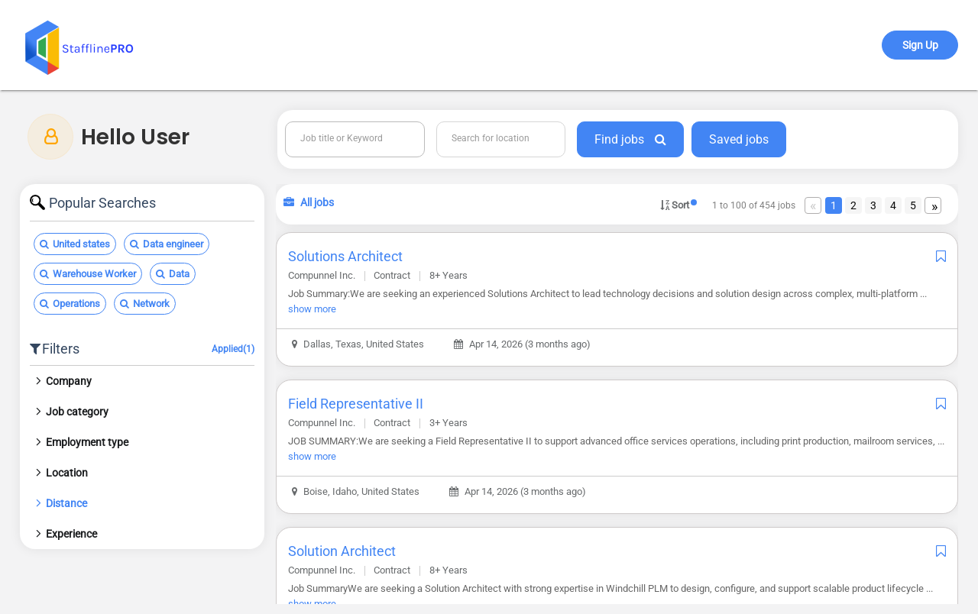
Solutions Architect (347, 256)
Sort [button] (674, 204)
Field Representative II (358, 404)
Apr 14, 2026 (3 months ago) (524, 344)
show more (314, 309)
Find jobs (630, 139)
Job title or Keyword (342, 138)
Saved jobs (739, 139)
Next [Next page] (933, 213)
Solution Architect (344, 551)
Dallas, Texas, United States (360, 344)
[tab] (144, 381)
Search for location (491, 138)
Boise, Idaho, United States (358, 491)
